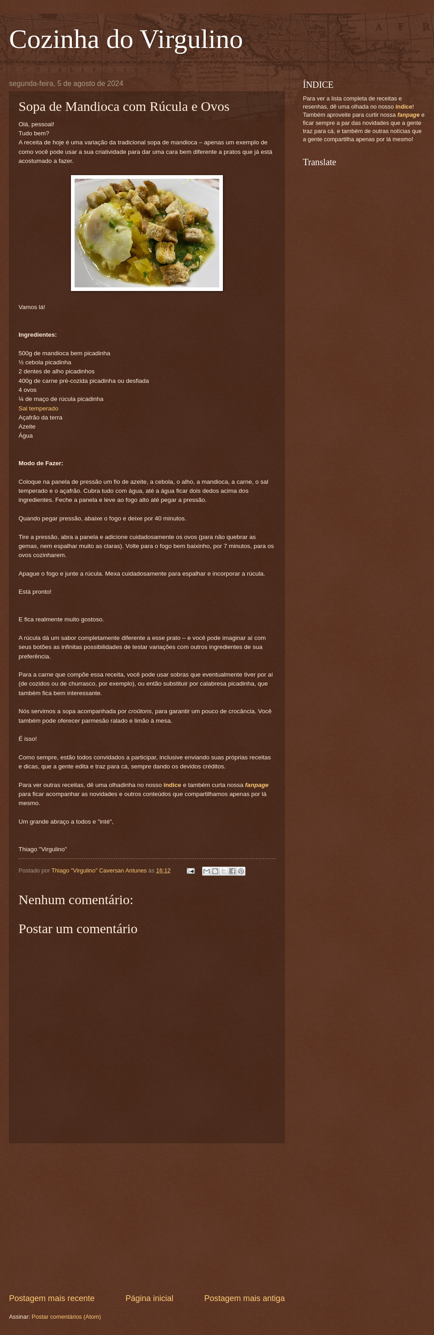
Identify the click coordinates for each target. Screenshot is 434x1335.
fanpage (257, 785)
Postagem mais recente (51, 1298)
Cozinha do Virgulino (126, 39)
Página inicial (149, 1298)
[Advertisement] (147, 1218)
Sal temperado (38, 408)
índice (172, 785)
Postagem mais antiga (244, 1298)
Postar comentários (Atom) (66, 1316)
